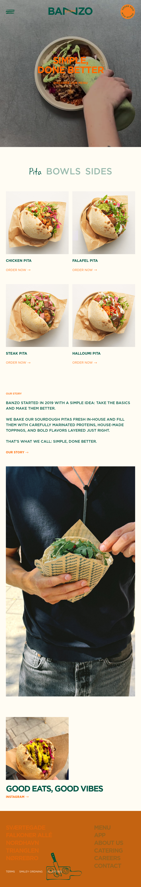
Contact (107, 866)
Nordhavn (22, 843)
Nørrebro (22, 858)
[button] (10, 11)
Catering (108, 851)
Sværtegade (25, 828)
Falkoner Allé (29, 835)
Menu (102, 828)
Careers (107, 858)
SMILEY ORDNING (31, 871)
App (99, 835)
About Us (108, 843)
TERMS (10, 871)
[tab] (35, 172)
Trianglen (22, 851)
